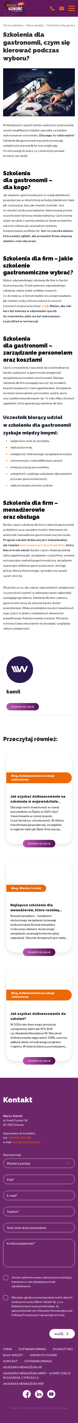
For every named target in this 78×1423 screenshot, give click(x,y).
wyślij (62, 1333)
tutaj (44, 306)
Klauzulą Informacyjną (52, 1310)
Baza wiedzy (35, 25)
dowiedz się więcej (22, 706)
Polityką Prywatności (24, 1315)
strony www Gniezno (58, 1408)
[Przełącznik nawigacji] (71, 8)
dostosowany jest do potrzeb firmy (42, 545)
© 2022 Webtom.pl (37, 1408)
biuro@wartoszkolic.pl (26, 1142)
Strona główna (13, 25)
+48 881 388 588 (20, 1137)
